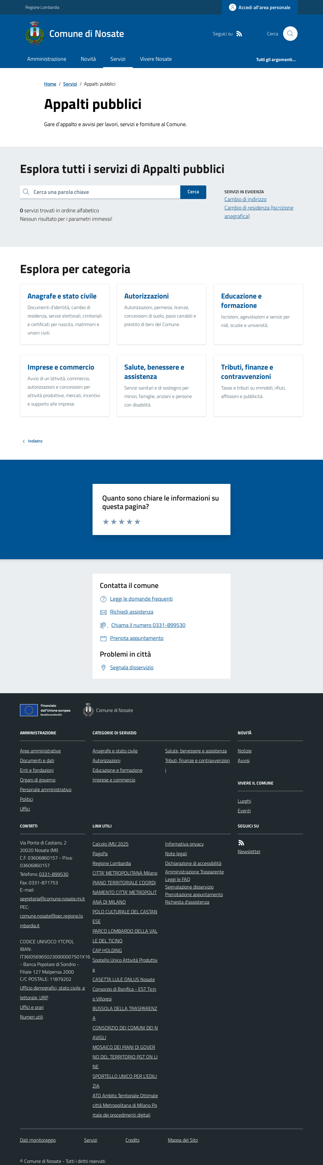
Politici (26, 799)
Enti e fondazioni (37, 770)
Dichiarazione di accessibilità (193, 863)
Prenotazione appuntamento (194, 894)
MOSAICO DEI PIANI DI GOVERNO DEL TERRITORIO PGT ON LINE (125, 1056)
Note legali (176, 853)
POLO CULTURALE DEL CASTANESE (125, 916)
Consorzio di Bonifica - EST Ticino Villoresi (124, 993)
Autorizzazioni (106, 760)
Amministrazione (46, 59)
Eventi (244, 810)
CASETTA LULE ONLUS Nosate (124, 979)
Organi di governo (37, 779)
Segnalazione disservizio (189, 886)
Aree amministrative (40, 750)
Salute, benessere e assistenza (196, 750)
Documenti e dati (37, 760)
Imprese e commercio (114, 779)
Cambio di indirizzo (245, 199)
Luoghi (244, 800)
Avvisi (244, 760)
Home (50, 83)
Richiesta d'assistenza (187, 902)
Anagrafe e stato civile (115, 750)
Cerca (193, 191)
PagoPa (100, 853)
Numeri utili (31, 1016)
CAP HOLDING (107, 950)
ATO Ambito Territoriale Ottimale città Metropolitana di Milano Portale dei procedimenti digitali (125, 1105)
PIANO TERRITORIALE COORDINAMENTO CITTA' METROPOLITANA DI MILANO (125, 892)
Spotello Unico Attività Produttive (125, 964)
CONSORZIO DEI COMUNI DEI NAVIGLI (125, 1032)
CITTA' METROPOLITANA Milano (125, 872)
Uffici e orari (32, 1007)
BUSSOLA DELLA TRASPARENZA (125, 1013)
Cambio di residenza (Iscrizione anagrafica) (258, 212)
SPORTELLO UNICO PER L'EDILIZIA (125, 1080)
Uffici (25, 808)
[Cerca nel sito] (288, 33)
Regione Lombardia (42, 7)
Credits (132, 1140)
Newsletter (249, 851)
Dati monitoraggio (38, 1140)
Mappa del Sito (183, 1140)
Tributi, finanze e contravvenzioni (197, 765)
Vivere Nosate (156, 59)
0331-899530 (53, 874)
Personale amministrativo (45, 789)
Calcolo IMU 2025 (111, 843)
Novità (88, 59)
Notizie (245, 750)
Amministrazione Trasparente (194, 871)
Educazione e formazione (117, 770)
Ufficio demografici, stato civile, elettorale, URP (52, 992)
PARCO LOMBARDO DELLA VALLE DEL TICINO (125, 935)
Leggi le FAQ (177, 879)
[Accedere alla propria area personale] (260, 7)
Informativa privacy (184, 843)
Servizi (118, 59)
